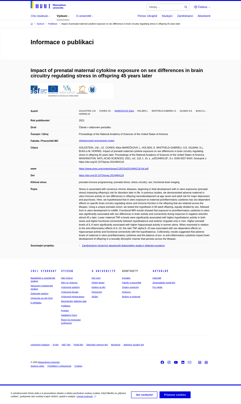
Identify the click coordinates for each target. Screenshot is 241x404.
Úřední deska (98, 282)
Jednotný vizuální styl (133, 344)
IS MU (56, 344)
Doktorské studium (39, 293)
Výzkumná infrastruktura (72, 296)
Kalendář (156, 278)
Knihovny (126, 292)
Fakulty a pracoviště (131, 282)
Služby (95, 296)
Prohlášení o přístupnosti (59, 366)
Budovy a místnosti (131, 296)
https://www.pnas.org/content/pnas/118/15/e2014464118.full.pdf (113, 168)
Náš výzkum (67, 278)
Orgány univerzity (130, 287)
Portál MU (78, 344)
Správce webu (37, 366)
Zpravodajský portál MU (163, 282)
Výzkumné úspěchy (70, 287)
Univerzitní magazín (40, 344)
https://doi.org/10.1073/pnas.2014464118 (101, 175)
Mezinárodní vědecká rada (73, 301)
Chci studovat (44, 271)
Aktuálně (160, 271)
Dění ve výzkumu (69, 282)
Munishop (115, 344)
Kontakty (126, 278)
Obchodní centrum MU (97, 344)
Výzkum (67, 271)
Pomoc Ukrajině (147, 16)
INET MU (66, 344)
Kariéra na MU (98, 287)
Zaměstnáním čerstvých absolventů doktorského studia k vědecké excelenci (123, 245)
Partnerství (97, 292)
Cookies (78, 366)
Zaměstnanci (185, 16)
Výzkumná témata (69, 292)
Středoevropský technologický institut (96, 140)
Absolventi (204, 16)
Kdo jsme (96, 278)
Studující (167, 16)
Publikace (65, 306)
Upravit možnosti (86, 398)
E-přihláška (36, 303)
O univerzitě (104, 271)
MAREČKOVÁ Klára (124, 111)
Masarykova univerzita (48, 362)
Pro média (157, 287)
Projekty (65, 310)
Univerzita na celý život (42, 298)
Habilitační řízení (69, 315)
